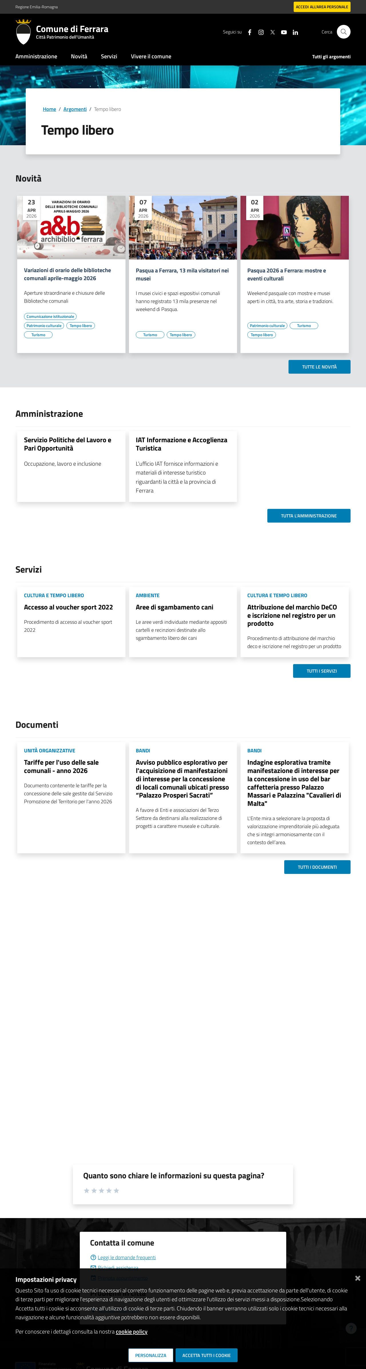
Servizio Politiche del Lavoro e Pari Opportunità (67, 444)
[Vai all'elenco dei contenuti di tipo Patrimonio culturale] (44, 325)
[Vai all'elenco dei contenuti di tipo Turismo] (38, 334)
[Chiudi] (357, 1277)
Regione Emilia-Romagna (36, 7)
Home (49, 109)
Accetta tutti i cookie (206, 1355)
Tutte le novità (319, 366)
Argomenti (75, 109)
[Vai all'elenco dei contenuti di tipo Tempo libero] (80, 325)
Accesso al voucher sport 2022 (68, 607)
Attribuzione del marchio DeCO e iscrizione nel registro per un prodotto (292, 615)
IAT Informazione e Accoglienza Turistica (181, 444)
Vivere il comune (151, 56)
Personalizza (150, 1355)
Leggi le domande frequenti (123, 1257)
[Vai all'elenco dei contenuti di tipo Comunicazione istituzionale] (50, 316)
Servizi (109, 56)
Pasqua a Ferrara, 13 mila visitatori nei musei (182, 274)
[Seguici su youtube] (281, 31)
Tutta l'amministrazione (309, 515)
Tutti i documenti (317, 867)
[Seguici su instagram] (258, 31)
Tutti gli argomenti (331, 56)
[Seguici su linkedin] (293, 31)
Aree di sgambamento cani (174, 607)
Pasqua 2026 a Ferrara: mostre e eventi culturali (286, 274)
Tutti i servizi (322, 670)
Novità (79, 56)
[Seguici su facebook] (247, 31)
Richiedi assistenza (114, 1268)
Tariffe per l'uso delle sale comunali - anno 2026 (61, 766)
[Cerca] (344, 32)
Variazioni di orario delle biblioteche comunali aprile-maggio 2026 (67, 274)
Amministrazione (36, 56)
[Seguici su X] (270, 31)
